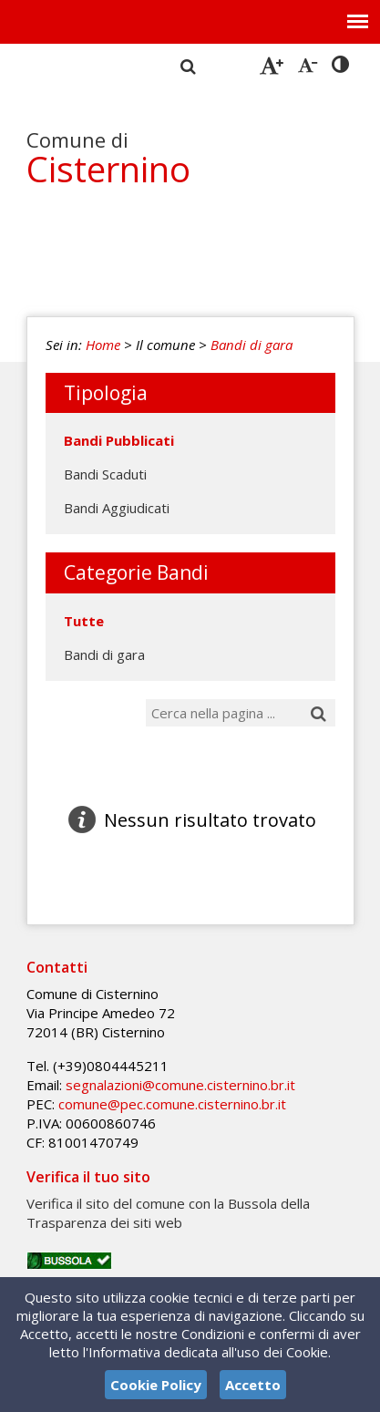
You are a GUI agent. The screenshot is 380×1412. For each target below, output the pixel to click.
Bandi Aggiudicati (116, 508)
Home (103, 344)
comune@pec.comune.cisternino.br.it (172, 1104)
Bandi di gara (252, 344)
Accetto (253, 1385)
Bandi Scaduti (105, 474)
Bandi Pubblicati (119, 440)
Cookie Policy (155, 1385)
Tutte (84, 621)
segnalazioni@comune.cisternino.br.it (180, 1085)
